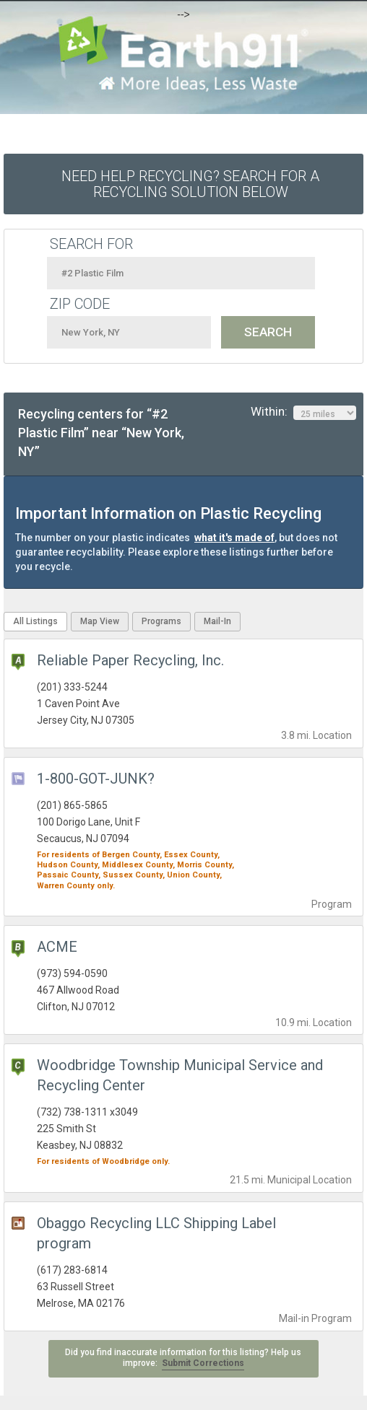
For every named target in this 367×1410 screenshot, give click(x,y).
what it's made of (234, 537)
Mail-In (217, 621)
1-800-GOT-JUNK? (96, 778)
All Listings (35, 621)
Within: (303, 412)
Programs (161, 621)
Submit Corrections (203, 1363)
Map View (99, 621)
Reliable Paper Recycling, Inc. (130, 660)
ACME (57, 946)
